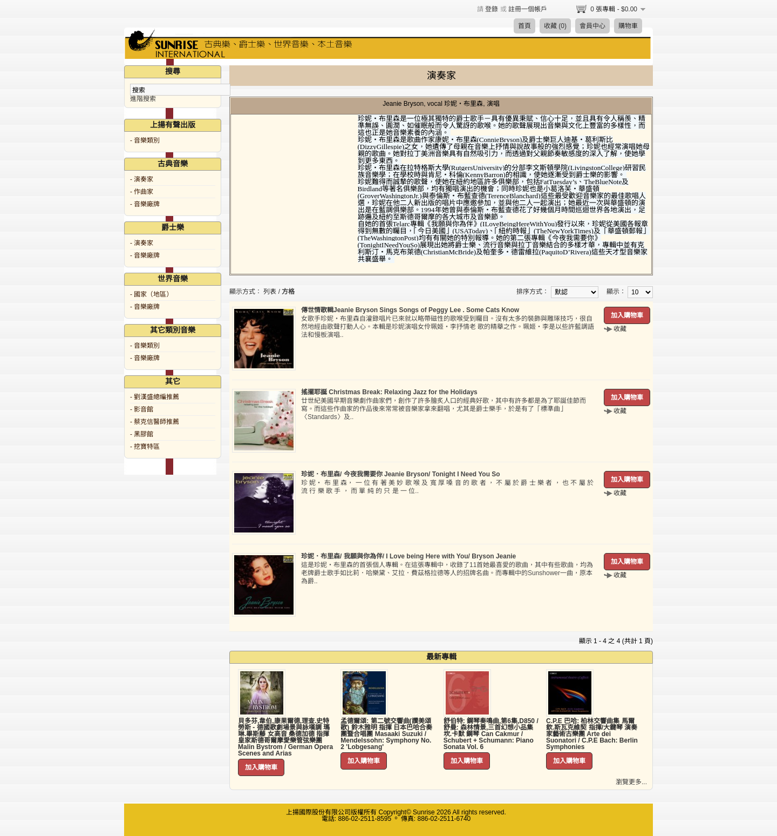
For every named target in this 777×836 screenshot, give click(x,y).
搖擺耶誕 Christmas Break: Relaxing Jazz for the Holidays (389, 392)
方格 (288, 291)
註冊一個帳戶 (527, 9)
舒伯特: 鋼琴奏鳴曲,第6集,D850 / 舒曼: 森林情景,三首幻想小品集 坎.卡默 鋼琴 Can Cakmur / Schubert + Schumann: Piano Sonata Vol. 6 (491, 734)
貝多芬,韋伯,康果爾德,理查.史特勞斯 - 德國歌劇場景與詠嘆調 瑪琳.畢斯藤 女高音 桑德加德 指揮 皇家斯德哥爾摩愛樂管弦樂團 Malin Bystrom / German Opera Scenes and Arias (285, 737)
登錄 (491, 9)
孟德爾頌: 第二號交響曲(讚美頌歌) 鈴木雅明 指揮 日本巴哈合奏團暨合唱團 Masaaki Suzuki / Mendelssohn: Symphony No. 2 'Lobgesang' (386, 734)
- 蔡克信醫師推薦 (154, 422)
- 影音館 (141, 409)
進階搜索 (143, 99)
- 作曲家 (141, 191)
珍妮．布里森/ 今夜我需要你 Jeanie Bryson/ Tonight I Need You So (400, 474)
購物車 (628, 26)
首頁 (524, 26)
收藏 (620, 329)
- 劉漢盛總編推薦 (154, 397)
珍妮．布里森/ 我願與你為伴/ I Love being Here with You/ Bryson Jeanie (408, 556)
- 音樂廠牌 (145, 204)
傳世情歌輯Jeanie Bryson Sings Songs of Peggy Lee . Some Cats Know (410, 310)
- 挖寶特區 (145, 446)
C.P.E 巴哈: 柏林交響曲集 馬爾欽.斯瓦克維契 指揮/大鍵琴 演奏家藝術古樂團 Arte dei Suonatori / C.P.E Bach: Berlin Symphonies (592, 734)
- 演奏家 (141, 179)
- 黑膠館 (141, 434)
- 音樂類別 (145, 140)
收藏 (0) (555, 26)
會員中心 (592, 26)
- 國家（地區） (151, 294)
